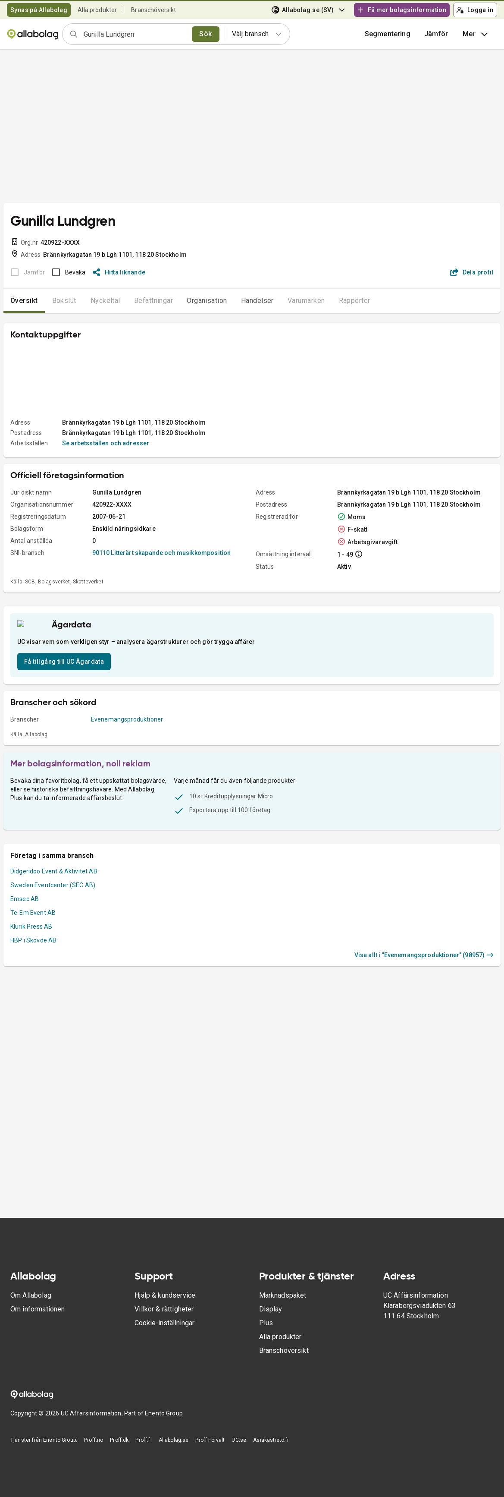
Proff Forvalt (210, 1440)
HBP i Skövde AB (33, 968)
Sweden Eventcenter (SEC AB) (52, 913)
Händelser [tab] (257, 300)
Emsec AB (24, 927)
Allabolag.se (174, 1440)
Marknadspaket (283, 1295)
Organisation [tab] (207, 300)
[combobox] (134, 34)
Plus (266, 1323)
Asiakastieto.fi (270, 1440)
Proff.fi (143, 1440)
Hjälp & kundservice (165, 1295)
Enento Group (164, 1413)
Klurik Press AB (31, 955)
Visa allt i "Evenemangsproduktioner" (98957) (424, 983)
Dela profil (472, 272)
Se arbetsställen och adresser (105, 443)
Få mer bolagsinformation (401, 9)
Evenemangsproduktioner (127, 747)
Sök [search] (205, 34)
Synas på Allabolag (38, 9)
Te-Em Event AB (33, 941)
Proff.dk (119, 1440)
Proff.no (93, 1440)
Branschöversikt (153, 9)
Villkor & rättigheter (164, 1309)
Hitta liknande (119, 272)
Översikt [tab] (24, 300)
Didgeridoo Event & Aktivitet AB (53, 899)
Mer (476, 34)
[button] (436, 34)
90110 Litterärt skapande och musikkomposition (161, 552)
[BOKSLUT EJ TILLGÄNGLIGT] (25, 272)
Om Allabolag (30, 1295)
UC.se (239, 1440)
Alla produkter (97, 9)
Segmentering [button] (387, 34)
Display (270, 1309)
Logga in (474, 9)
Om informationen (37, 1309)
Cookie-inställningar (164, 1323)
